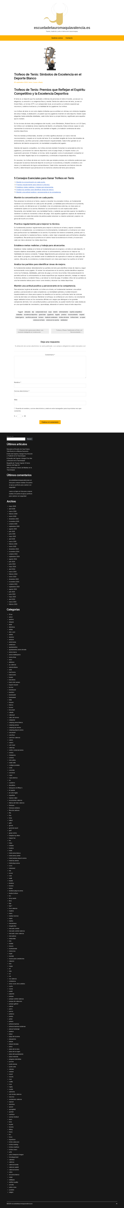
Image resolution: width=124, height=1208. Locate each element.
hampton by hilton (14, 835)
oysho (11, 986)
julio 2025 (12, 531)
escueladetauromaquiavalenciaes (19, 480)
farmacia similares (14, 808)
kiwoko (11, 886)
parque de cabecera (15, 1001)
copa (50, 312)
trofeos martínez (14, 1147)
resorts (11, 1076)
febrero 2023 (13, 604)
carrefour (12, 735)
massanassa (12, 923)
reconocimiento (73, 314)
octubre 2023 (13, 584)
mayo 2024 (12, 566)
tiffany (11, 1129)
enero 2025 (12, 546)
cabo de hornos (14, 717)
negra (11, 966)
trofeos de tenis (64, 317)
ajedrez (11, 619)
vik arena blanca (14, 1174)
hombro (11, 848)
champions (12, 755)
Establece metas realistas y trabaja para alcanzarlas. (35, 187)
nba (10, 963)
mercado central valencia (17, 931)
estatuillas (19, 314)
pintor (11, 1019)
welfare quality (13, 1182)
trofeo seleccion (14, 1142)
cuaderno (12, 783)
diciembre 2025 (14, 519)
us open (82, 317)
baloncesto (12, 675)
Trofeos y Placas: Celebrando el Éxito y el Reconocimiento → (69, 331)
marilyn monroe (13, 916)
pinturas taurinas (14, 1024)
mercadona (12, 936)
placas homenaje (14, 1029)
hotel (10, 850)
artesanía (27, 312)
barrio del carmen (14, 682)
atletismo (11, 662)
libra (10, 901)
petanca (11, 1014)
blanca (11, 705)
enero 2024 (12, 576)
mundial (11, 956)
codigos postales (14, 765)
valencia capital (14, 1167)
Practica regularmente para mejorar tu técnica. (33, 185)
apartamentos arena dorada (17, 649)
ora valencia (13, 979)
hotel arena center (14, 855)
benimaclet (12, 695)
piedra (11, 1016)
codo (10, 767)
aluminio (11, 637)
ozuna (11, 989)
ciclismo (11, 757)
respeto (81, 314)
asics (10, 659)
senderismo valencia (15, 1099)
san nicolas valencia (15, 1094)
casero (11, 742)
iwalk (10, 878)
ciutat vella (12, 762)
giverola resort (13, 828)
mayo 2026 (12, 506)
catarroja (11, 747)
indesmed (12, 868)
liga (10, 903)
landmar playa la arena (16, 891)
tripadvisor (12, 1139)
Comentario (50, 355)
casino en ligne (13, 491)
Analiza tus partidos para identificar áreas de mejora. (35, 190)
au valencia (12, 664)
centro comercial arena (16, 750)
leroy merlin (12, 898)
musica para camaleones (16, 958)
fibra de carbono (14, 810)
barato (11, 677)
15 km (10, 614)
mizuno (11, 946)
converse (12, 772)
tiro (10, 1134)
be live (11, 687)
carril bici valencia (14, 737)
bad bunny (12, 672)
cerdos (11, 752)
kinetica (11, 883)
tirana (10, 1132)
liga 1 (10, 906)
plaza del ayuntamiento (16, 1054)
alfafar (11, 634)
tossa (10, 1137)
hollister (11, 845)
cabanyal (12, 715)
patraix (11, 1006)
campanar (12, 720)
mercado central (14, 928)
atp (33, 312)
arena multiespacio (15, 654)
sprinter (11, 1112)
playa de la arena (14, 1036)
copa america (13, 778)
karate (11, 880)
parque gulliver (13, 1004)
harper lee (12, 838)
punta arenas (13, 1064)
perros (11, 1011)
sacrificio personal (31, 317)
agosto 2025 (13, 529)
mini (10, 941)
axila (10, 669)
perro (10, 1009)
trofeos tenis (74, 317)
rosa (10, 1084)
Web (15, 400)
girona (11, 825)
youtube (11, 1190)
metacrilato (12, 938)
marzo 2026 (12, 511)
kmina (11, 888)
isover (11, 873)
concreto (12, 770)
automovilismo (13, 667)
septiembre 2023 (14, 586)
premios (63, 314)
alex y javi (12, 632)
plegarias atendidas (15, 1059)
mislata (11, 943)
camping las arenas (15, 727)
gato (10, 823)
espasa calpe (13, 798)
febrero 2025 (13, 544)
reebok (11, 1071)
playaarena (12, 1039)
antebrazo (12, 644)
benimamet (12, 697)
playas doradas (14, 1044)
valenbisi (11, 1159)
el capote (12, 790)
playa (10, 1034)
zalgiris (11, 1192)
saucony (11, 1097)
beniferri (11, 692)
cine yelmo (12, 760)
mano (10, 913)
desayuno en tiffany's (15, 788)
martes (11, 921)
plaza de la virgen (14, 1051)
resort (11, 1074)
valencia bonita (13, 1164)
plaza (10, 1046)
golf (10, 830)
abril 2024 (12, 569)
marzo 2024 (12, 571)
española (12, 795)
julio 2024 (12, 561)
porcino (11, 1061)
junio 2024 (12, 564)
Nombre (17, 382)
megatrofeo (12, 926)
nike (10, 971)
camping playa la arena (16, 730)
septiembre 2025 (14, 526)
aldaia (11, 629)
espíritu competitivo (76, 312)
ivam (10, 875)
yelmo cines (12, 1187)
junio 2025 (12, 534)
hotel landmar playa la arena (17, 858)
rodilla (11, 1081)
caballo (11, 712)
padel (11, 991)
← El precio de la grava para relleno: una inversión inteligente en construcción (30, 331)
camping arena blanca (16, 722)
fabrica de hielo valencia (16, 803)
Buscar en (10, 436)
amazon (11, 639)
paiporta (11, 994)
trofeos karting (13, 1144)
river (10, 1079)
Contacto (69, 38)
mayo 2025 (12, 536)
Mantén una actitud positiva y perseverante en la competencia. (38, 192)
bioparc (11, 702)
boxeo (11, 707)
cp (10, 780)
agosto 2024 (13, 559)
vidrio (10, 1172)
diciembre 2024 (14, 549)
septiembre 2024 (14, 556)
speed (11, 1107)
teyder (11, 1124)
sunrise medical (14, 1117)
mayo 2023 (12, 596)
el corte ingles (13, 793)
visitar (11, 1177)
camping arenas (14, 725)
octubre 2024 (13, 554)
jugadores (50, 314)
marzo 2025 (12, 541)
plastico (11, 1031)
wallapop (12, 1179)
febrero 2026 (13, 514)
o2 (10, 973)
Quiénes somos (57, 38)
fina (10, 815)
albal (10, 624)
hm (10, 840)
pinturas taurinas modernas (17, 1026)
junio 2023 (12, 594)
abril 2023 (12, 599)
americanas (12, 642)
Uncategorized (13, 1157)
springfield (12, 1109)
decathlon (12, 785)
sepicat (11, 1102)
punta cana (12, 1066)
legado (57, 314)
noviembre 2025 (14, 521)
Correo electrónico (21, 391)
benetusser (12, 690)
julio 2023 (12, 591)
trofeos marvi (13, 1149)
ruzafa (11, 1089)
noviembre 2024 (14, 551)
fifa (10, 813)
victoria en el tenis (39, 320)
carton (11, 740)
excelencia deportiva (30, 314)
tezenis (11, 1127)
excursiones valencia (15, 800)
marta (10, 918)
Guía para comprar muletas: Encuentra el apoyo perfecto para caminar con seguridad (20, 485)
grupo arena (13, 833)
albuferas (12, 627)
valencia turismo (14, 1169)
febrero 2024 (13, 574)
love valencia (13, 908)
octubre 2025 (13, 524)
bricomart (12, 710)
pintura (11, 1021)
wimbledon (64, 320)
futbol (11, 820)
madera (11, 911)
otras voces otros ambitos (17, 983)
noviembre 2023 (14, 581)
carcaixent (12, 732)
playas (11, 1041)
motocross (12, 951)
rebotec (11, 1069)
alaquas (11, 622)
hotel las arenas (14, 860)
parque (11, 996)
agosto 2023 (13, 589)
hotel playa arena (14, 863)
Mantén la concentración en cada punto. (30, 182)
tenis (30, 82)
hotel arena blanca (15, 853)
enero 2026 (12, 516)
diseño (55, 312)
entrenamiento (63, 312)
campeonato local (41, 312)
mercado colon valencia (16, 933)
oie (10, 976)
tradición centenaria (51, 317)
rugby (11, 1087)
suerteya (11, 1114)
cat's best (12, 745)
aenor (11, 617)
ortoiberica (12, 981)
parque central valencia (16, 999)
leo (10, 896)
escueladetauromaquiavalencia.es (62, 27)
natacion (11, 961)
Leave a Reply (38, 82)
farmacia (11, 805)
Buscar (29, 439)
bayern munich (13, 685)
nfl (9, 968)
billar (10, 700)
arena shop (12, 657)
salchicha (12, 1091)
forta (10, 818)
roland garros (20, 317)
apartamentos (13, 647)
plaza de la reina (14, 1049)
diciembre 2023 (14, 579)
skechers (12, 1104)
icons (10, 865)
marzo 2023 (12, 602)
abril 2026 (12, 509)
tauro (10, 1119)
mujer (10, 953)
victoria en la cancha (52, 320)
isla (10, 870)
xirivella (11, 1184)
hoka (10, 843)
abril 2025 (12, 539)
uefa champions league (16, 1154)
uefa (10, 1152)
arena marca (13, 652)
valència (11, 1162)
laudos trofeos (13, 893)
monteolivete (13, 948)
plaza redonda (13, 1056)
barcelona (12, 679)
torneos (41, 317)
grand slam (42, 314)
